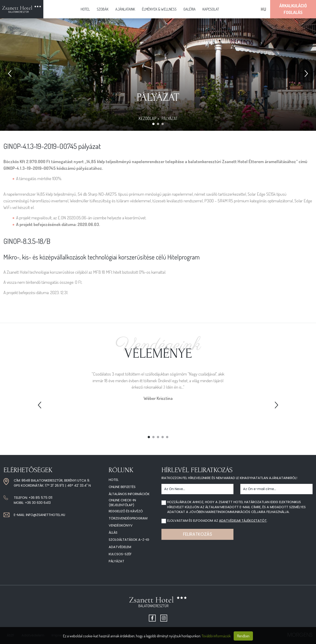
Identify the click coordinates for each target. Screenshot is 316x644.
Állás (113, 532)
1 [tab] (149, 437)
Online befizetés (122, 487)
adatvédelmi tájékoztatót (243, 520)
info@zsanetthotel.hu (45, 515)
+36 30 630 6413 (38, 502)
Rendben (243, 636)
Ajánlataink (125, 9)
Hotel (85, 9)
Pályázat (116, 561)
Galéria (189, 9)
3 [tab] (158, 437)
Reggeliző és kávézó (126, 511)
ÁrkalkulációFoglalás (293, 9)
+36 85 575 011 (40, 497)
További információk (216, 636)
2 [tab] (153, 437)
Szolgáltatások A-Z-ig (129, 539)
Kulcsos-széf (120, 554)
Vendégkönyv (121, 525)
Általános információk (129, 494)
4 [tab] (162, 437)
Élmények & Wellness (159, 9)
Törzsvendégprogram (128, 518)
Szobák (102, 9)
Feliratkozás (197, 534)
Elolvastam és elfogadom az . (217, 520)
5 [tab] (167, 437)
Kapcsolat (210, 9)
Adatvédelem (120, 547)
